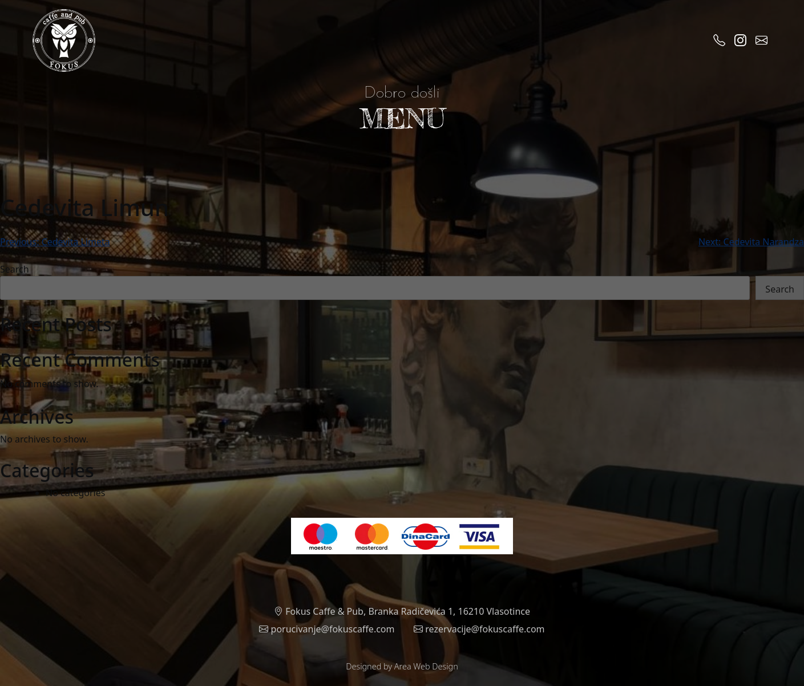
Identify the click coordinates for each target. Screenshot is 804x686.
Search (14, 269)
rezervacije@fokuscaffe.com (479, 629)
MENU (402, 118)
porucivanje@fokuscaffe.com (326, 629)
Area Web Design (426, 666)
